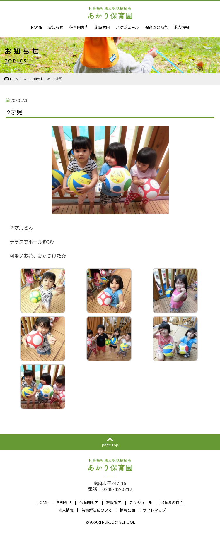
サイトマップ (154, 510)
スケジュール (127, 27)
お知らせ (56, 27)
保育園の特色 (156, 27)
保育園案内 (79, 27)
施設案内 (102, 27)
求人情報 (181, 27)
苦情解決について (96, 510)
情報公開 (127, 510)
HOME (36, 27)
